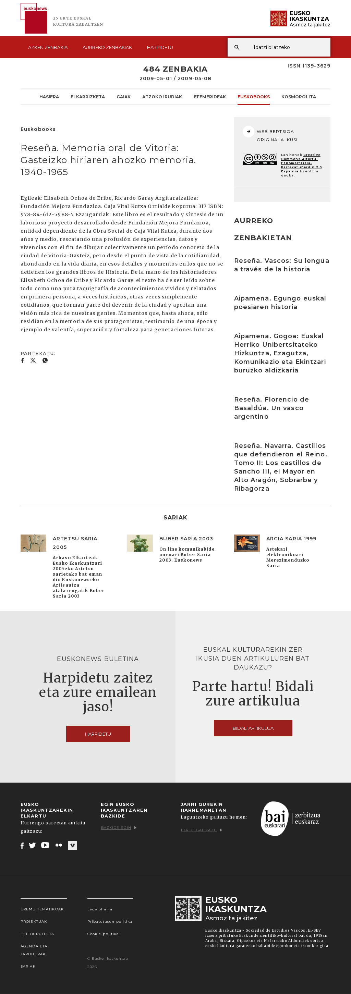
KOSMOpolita (298, 96)
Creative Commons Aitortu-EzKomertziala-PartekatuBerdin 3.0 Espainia (301, 163)
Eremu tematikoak (42, 909)
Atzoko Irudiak (162, 96)
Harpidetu (160, 47)
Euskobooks (254, 96)
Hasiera (49, 96)
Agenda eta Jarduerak (34, 950)
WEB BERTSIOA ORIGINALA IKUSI (270, 134)
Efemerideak (210, 96)
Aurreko (107, 47)
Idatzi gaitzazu (201, 830)
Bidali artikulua (253, 728)
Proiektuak (34, 921)
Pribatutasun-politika (110, 921)
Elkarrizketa (88, 96)
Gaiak (124, 96)
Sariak (28, 966)
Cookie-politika (103, 934)
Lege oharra (99, 909)
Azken (48, 47)
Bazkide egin (118, 827)
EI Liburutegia (37, 934)
